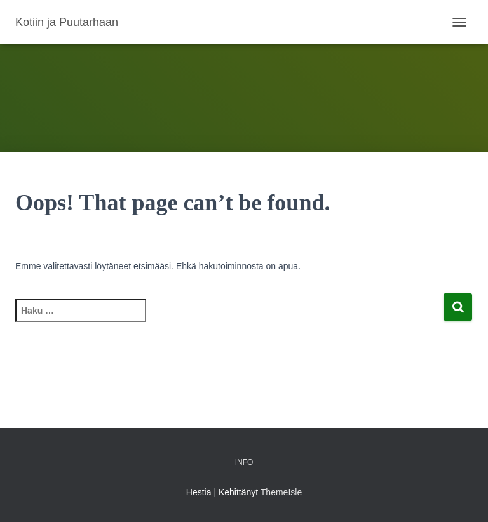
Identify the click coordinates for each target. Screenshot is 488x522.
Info (244, 462)
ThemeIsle (281, 492)
